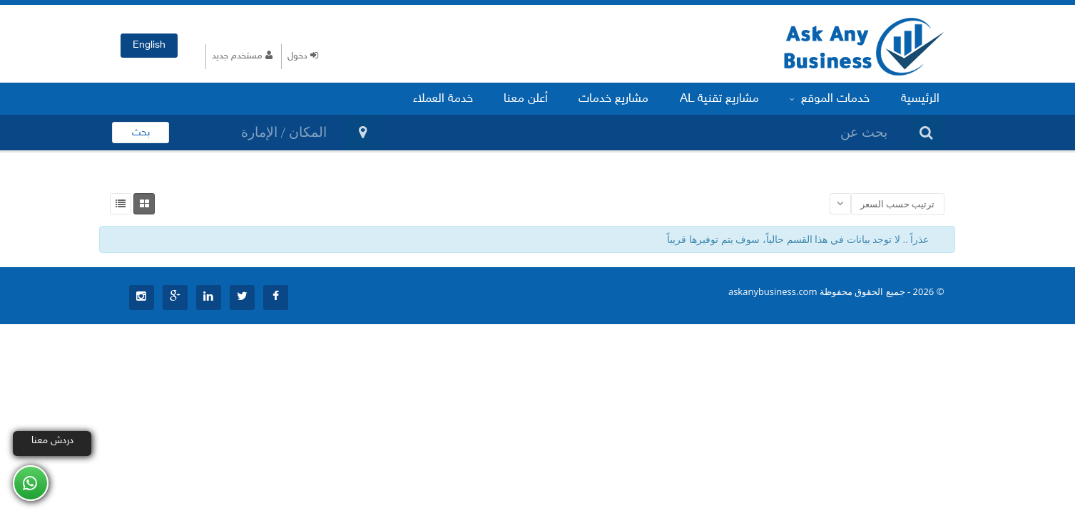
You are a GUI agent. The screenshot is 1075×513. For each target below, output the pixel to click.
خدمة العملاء (464, 98)
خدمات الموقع (836, 98)
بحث (141, 133)
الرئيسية (922, 98)
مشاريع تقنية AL (729, 98)
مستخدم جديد (242, 56)
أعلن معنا (543, 98)
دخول (302, 56)
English (149, 45)
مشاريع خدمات (628, 98)
